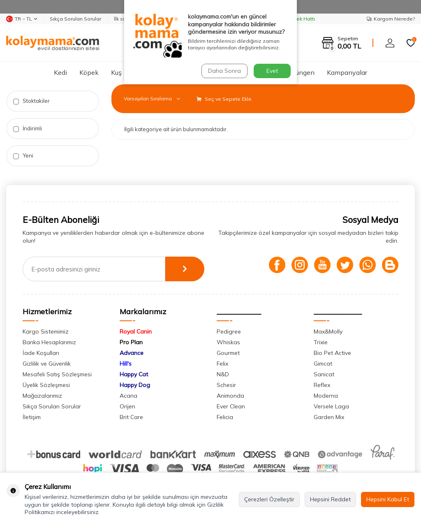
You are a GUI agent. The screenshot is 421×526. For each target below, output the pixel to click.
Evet (272, 70)
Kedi (60, 72)
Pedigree (229, 331)
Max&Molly (328, 331)
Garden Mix (329, 417)
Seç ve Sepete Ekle (224, 99)
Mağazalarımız (42, 395)
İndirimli (27, 128)
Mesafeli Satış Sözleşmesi (57, 374)
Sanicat (324, 374)
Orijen (127, 406)
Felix (222, 363)
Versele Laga (331, 406)
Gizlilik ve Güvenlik (47, 363)
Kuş (116, 72)
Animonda (230, 395)
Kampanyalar (347, 72)
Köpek (89, 72)
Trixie (321, 342)
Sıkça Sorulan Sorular (75, 19)
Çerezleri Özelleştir (269, 499)
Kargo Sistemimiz (46, 331)
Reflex (322, 385)
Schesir (226, 385)
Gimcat (323, 363)
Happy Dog (135, 385)
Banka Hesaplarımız (49, 342)
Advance (131, 353)
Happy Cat (134, 374)
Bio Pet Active (332, 353)
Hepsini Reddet (330, 499)
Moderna (326, 395)
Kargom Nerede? (391, 19)
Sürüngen (300, 72)
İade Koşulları (41, 353)
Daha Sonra (224, 70)
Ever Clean (231, 406)
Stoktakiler (31, 100)
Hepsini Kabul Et (387, 499)
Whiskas (228, 342)
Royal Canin (136, 331)
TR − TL (21, 19)
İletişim (32, 417)
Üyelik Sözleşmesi (46, 385)
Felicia (225, 417)
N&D (223, 374)
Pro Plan (131, 342)
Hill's (126, 363)
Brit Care (131, 417)
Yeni (23, 155)
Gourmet (228, 353)
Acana (128, 395)
